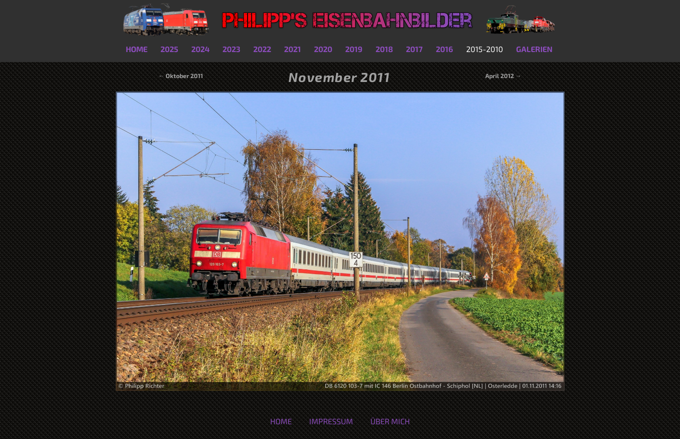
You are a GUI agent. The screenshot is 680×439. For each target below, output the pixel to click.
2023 (231, 49)
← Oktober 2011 (180, 75)
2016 (444, 49)
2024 (200, 49)
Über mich (390, 421)
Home (136, 49)
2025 (169, 49)
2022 (262, 49)
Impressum (331, 421)
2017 (414, 49)
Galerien (534, 49)
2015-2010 (484, 49)
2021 (292, 49)
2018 (384, 49)
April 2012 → (503, 75)
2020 (323, 49)
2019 (354, 49)
